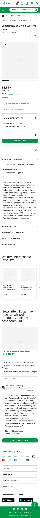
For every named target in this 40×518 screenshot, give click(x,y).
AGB (10, 512)
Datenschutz (27, 512)
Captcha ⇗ (29, 390)
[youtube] (26, 509)
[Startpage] (6, 3)
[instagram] (22, 509)
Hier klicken (20, 388)
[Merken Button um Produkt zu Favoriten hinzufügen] (36, 150)
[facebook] (14, 509)
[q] (21, 10)
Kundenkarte (14, 94)
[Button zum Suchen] (35, 10)
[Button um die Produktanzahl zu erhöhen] (36, 135)
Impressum (18, 512)
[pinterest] (18, 509)
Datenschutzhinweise (13, 433)
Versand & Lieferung (11, 480)
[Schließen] (37, 15)
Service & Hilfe (9, 474)
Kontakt (6, 468)
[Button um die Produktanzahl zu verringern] (3, 135)
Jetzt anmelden (20, 440)
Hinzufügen (20, 141)
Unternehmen (8, 486)
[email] (20, 379)
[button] (3, 10)
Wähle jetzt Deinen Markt (15, 15)
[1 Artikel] (20, 135)
